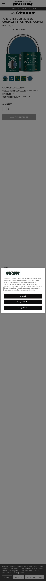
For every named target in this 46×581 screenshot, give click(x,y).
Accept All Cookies (23, 302)
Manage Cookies (23, 308)
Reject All (23, 296)
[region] (23, 290)
